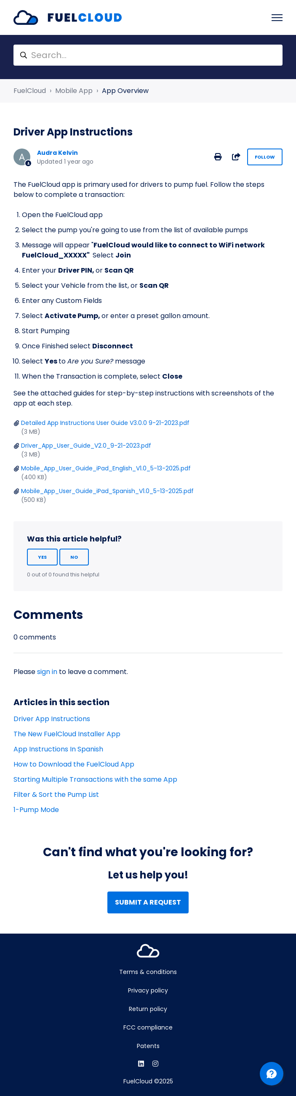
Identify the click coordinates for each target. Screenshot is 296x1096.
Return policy (148, 1009)
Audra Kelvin (57, 153)
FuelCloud (29, 91)
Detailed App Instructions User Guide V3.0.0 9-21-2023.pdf (105, 423)
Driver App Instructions (51, 719)
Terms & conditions (148, 972)
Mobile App (74, 91)
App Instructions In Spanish (58, 749)
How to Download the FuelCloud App (73, 764)
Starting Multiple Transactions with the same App (95, 779)
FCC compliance (148, 1027)
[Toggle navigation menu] (277, 18)
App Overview (125, 91)
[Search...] (148, 55)
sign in (47, 672)
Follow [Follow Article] (265, 157)
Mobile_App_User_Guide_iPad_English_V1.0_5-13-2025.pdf (106, 468)
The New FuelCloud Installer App (66, 734)
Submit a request (148, 902)
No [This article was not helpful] (74, 557)
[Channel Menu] (271, 1073)
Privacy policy (148, 990)
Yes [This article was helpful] (42, 557)
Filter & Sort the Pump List (56, 794)
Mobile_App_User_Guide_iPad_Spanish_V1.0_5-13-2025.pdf (107, 491)
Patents (148, 1046)
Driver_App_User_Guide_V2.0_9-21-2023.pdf (86, 445)
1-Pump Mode (36, 810)
